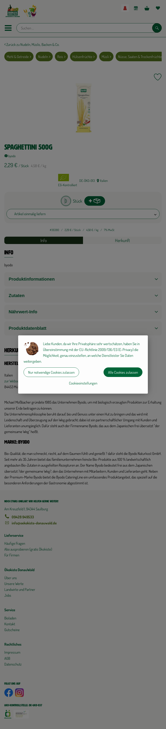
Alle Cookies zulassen (123, 372)
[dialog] (83, 364)
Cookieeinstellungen (83, 383)
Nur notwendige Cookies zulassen (51, 372)
